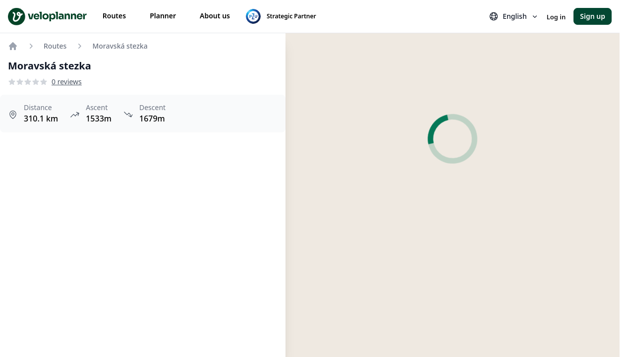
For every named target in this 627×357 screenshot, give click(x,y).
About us (215, 15)
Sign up (592, 16)
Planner (163, 15)
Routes (114, 15)
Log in (556, 16)
